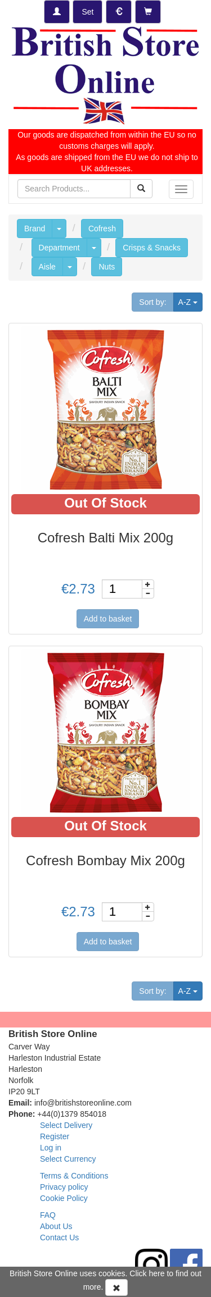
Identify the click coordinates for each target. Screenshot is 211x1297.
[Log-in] (57, 12)
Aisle (47, 266)
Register (54, 1136)
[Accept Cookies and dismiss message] (116, 1287)
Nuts (106, 266)
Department (59, 247)
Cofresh (102, 228)
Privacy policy (64, 1186)
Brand (34, 228)
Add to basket (108, 618)
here (157, 1273)
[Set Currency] (119, 12)
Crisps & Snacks (152, 247)
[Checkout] (148, 12)
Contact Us (59, 1237)
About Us (56, 1226)
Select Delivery (66, 1125)
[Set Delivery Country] (87, 12)
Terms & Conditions (74, 1175)
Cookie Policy (64, 1198)
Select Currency (68, 1158)
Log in (50, 1147)
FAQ (48, 1215)
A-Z (190, 301)
